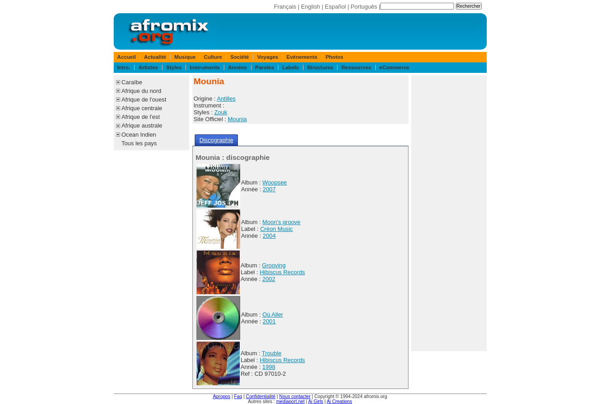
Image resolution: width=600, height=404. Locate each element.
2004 (269, 235)
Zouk (220, 112)
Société (239, 57)
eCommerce (394, 67)
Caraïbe (131, 82)
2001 (269, 321)
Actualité (155, 57)
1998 (268, 366)
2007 (269, 189)
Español (335, 6)
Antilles (226, 98)
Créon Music (276, 228)
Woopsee (274, 182)
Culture (213, 57)
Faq (238, 396)
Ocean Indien (138, 134)
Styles (174, 67)
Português (364, 6)
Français (285, 6)
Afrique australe (141, 125)
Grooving (274, 265)
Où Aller (272, 314)
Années (237, 67)
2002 (268, 279)
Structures (320, 67)
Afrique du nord (141, 90)
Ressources (356, 67)
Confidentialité (261, 396)
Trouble (272, 353)
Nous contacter (295, 396)
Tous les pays (139, 143)
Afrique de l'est (140, 116)
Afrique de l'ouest (143, 99)
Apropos (221, 396)
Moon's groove (281, 222)
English (310, 6)
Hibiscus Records (282, 272)
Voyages (267, 57)
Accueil (126, 57)
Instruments (205, 67)
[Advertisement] (449, 213)
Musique (185, 57)
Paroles (264, 67)
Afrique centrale (141, 108)
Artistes (148, 67)
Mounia (237, 119)
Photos (334, 57)
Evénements (302, 57)
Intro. (124, 67)
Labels (290, 67)
